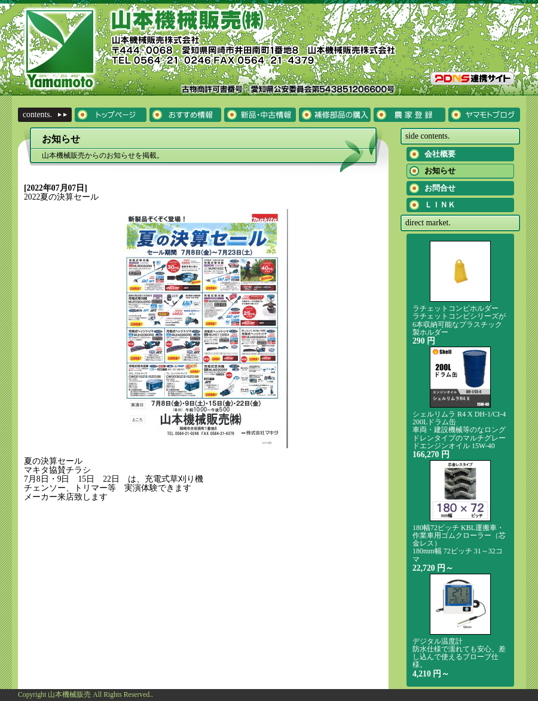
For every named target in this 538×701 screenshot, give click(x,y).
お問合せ (440, 187)
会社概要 (440, 153)
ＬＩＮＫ (440, 204)
